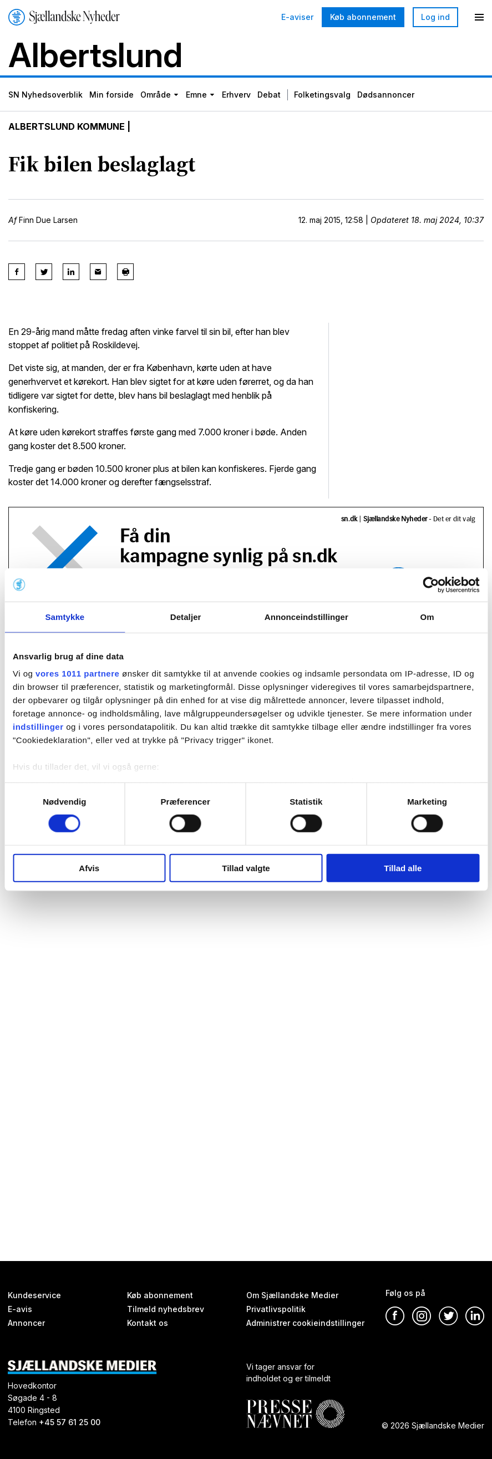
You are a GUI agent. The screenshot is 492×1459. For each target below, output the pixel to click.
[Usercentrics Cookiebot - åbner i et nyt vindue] (430, 584)
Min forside (111, 94)
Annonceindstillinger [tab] (306, 616)
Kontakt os (147, 1323)
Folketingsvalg (322, 94)
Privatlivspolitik (276, 1309)
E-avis (20, 1309)
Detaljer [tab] (185, 616)
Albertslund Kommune (66, 126)
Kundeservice (34, 1295)
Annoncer (26, 1323)
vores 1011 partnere (77, 673)
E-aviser (297, 17)
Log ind (435, 17)
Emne (196, 94)
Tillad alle (403, 868)
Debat (269, 94)
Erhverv (236, 94)
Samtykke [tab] (64, 616)
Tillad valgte (246, 868)
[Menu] (479, 17)
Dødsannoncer (385, 94)
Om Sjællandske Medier (292, 1295)
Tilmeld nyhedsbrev (165, 1309)
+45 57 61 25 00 (69, 1422)
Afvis (89, 868)
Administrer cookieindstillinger (305, 1323)
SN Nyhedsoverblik (45, 94)
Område (155, 94)
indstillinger (38, 726)
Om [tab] (427, 616)
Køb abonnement (363, 17)
